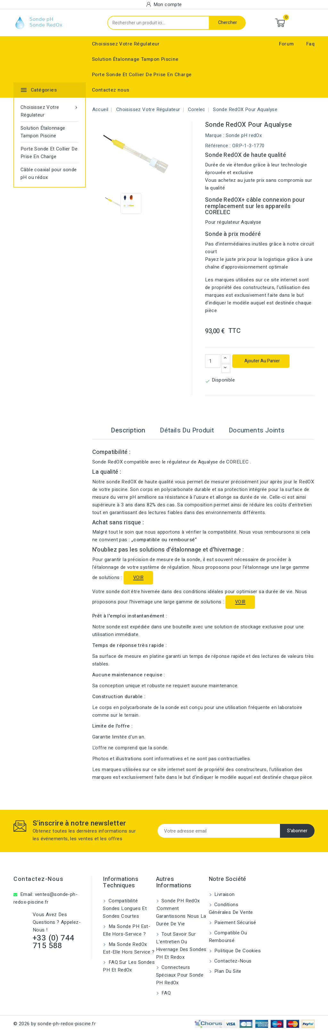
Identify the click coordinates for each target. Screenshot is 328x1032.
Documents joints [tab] (256, 430)
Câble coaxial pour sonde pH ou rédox (48, 173)
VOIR (138, 577)
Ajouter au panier (261, 361)
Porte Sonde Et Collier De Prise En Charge (142, 74)
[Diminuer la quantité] (225, 368)
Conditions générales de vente (231, 908)
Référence (216, 145)
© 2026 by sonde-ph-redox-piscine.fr (54, 1023)
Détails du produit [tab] (187, 430)
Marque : (214, 135)
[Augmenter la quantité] (225, 358)
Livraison (224, 894)
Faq (310, 43)
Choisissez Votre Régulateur (126, 43)
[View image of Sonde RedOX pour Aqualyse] (115, 203)
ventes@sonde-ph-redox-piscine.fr (45, 898)
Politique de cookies (237, 950)
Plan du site (227, 971)
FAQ (165, 992)
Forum (286, 43)
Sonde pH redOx (244, 135)
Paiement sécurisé (234, 922)
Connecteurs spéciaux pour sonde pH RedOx (180, 975)
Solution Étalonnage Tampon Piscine (135, 59)
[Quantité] (212, 361)
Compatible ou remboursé (228, 936)
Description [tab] (128, 430)
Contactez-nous (38, 879)
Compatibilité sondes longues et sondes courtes (125, 908)
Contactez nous (110, 89)
